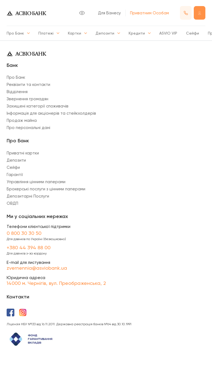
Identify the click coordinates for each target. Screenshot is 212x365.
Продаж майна (22, 120)
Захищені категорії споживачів (37, 106)
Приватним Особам (149, 12)
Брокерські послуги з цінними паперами (46, 189)
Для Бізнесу (109, 12)
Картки (77, 33)
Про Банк (18, 33)
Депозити (108, 33)
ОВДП (12, 203)
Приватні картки (23, 153)
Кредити (139, 33)
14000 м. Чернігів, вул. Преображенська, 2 (56, 283)
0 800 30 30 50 (24, 233)
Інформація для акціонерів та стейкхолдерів (51, 113)
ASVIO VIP (168, 33)
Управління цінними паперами (36, 181)
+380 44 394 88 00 (29, 247)
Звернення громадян (27, 98)
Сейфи (192, 33)
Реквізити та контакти (28, 84)
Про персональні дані (28, 127)
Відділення (17, 91)
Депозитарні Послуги (28, 196)
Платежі (48, 33)
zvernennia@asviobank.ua (37, 268)
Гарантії (15, 174)
